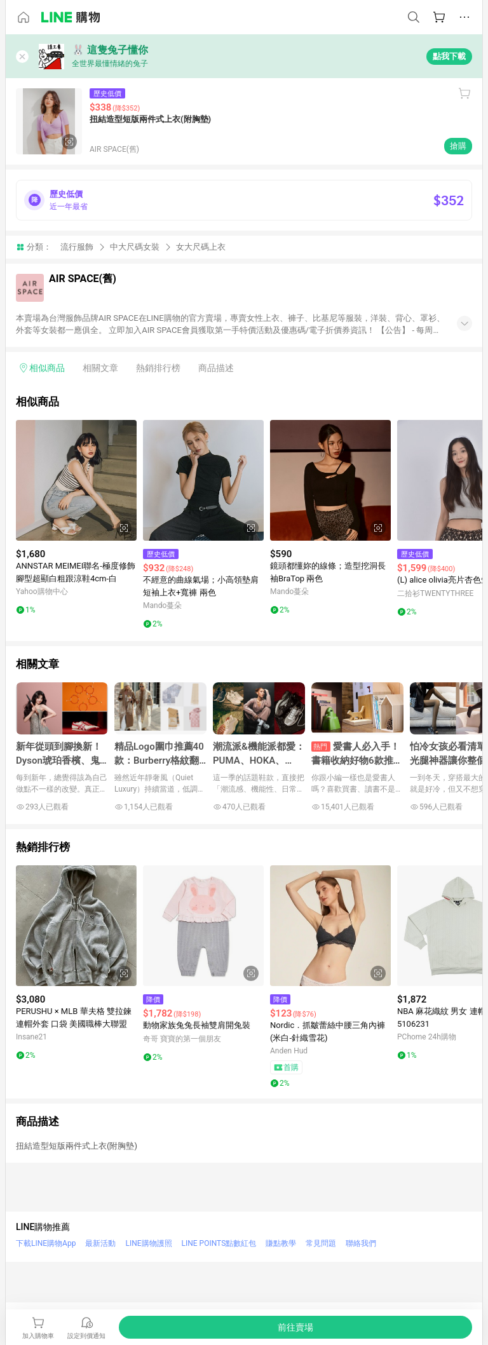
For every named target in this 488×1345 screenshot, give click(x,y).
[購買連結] (295, 1327)
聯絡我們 (361, 1243)
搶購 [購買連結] (458, 146)
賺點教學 (281, 1243)
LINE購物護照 (148, 1243)
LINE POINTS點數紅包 (219, 1243)
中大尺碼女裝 (134, 247)
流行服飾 (76, 247)
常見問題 (321, 1243)
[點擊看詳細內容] (76, 480)
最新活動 (100, 1243)
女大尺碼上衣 (201, 247)
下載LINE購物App (46, 1243)
